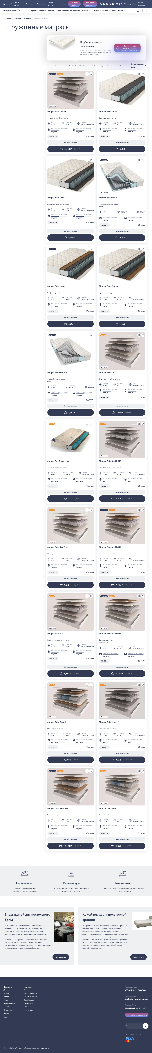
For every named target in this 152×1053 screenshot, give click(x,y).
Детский (96, 66)
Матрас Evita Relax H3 (57, 808)
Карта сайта (28, 1010)
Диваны (120, 10)
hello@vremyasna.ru (136, 999)
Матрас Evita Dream (56, 111)
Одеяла (58, 10)
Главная (8, 18)
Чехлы (6, 1000)
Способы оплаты (30, 993)
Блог (25, 1006)
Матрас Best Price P (108, 197)
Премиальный (59, 66)
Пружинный (104, 66)
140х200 (74, 66)
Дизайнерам (41, 4)
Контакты (63, 4)
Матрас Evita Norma (56, 286)
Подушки (50, 10)
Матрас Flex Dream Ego (58, 461)
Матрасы (42, 10)
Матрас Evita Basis (107, 808)
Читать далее (60, 957)
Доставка (8, 4)
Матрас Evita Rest (107, 372)
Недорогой (50, 66)
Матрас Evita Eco (55, 633)
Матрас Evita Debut (56, 197)
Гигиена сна (86, 10)
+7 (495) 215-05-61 (136, 990)
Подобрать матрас (73, 4)
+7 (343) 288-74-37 (111, 4)
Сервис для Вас (52, 4)
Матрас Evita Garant (108, 286)
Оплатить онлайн (30, 996)
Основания (97, 10)
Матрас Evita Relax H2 (109, 722)
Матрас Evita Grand (56, 722)
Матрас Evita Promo (108, 111)
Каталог (18, 18)
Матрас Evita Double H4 (110, 633)
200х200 (81, 66)
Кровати (34, 10)
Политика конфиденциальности (37, 1048)
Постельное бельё (109, 10)
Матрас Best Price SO (57, 372)
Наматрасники (75, 10)
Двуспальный (89, 66)
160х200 (67, 66)
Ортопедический (124, 66)
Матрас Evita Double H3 (110, 547)
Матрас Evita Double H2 (110, 461)
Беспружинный (113, 66)
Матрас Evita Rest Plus (57, 547)
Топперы (65, 10)
